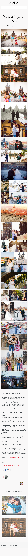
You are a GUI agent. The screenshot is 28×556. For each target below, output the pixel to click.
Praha (14, 463)
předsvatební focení (17, 463)
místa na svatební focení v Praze (8, 463)
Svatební (20, 25)
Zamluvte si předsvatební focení (15, 457)
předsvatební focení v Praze (7, 465)
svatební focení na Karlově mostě (16, 465)
